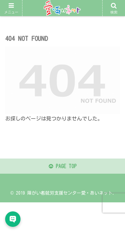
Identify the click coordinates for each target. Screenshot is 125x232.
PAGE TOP (63, 166)
